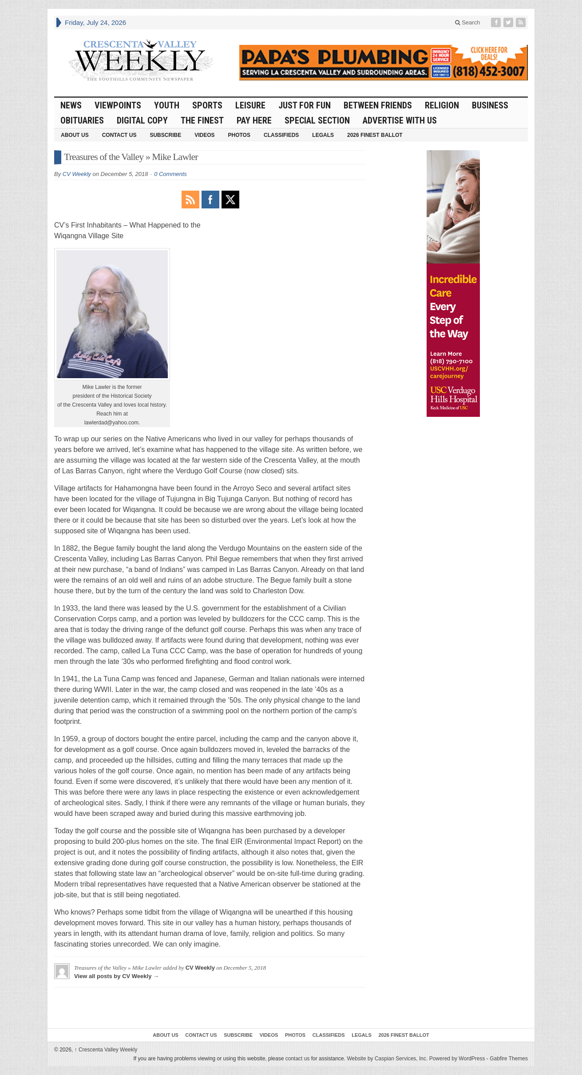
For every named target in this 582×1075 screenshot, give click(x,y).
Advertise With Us (400, 120)
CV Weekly (77, 174)
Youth (166, 105)
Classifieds (281, 135)
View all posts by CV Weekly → (116, 976)
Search (467, 22)
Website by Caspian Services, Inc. (387, 1058)
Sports (207, 105)
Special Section (317, 120)
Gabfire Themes (509, 1058)
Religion (442, 105)
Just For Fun (304, 105)
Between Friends (378, 105)
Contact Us (119, 135)
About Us (75, 135)
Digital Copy (142, 120)
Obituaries (82, 120)
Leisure (250, 105)
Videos (204, 135)
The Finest (202, 120)
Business (490, 105)
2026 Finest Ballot (375, 135)
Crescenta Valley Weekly (106, 1050)
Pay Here (254, 120)
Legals (323, 135)
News (71, 105)
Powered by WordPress (457, 1058)
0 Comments (170, 174)
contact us (297, 1058)
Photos (239, 135)
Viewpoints (118, 105)
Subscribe (165, 135)
